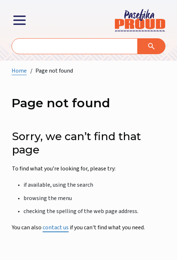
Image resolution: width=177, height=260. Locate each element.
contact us (56, 227)
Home (19, 71)
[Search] (151, 46)
